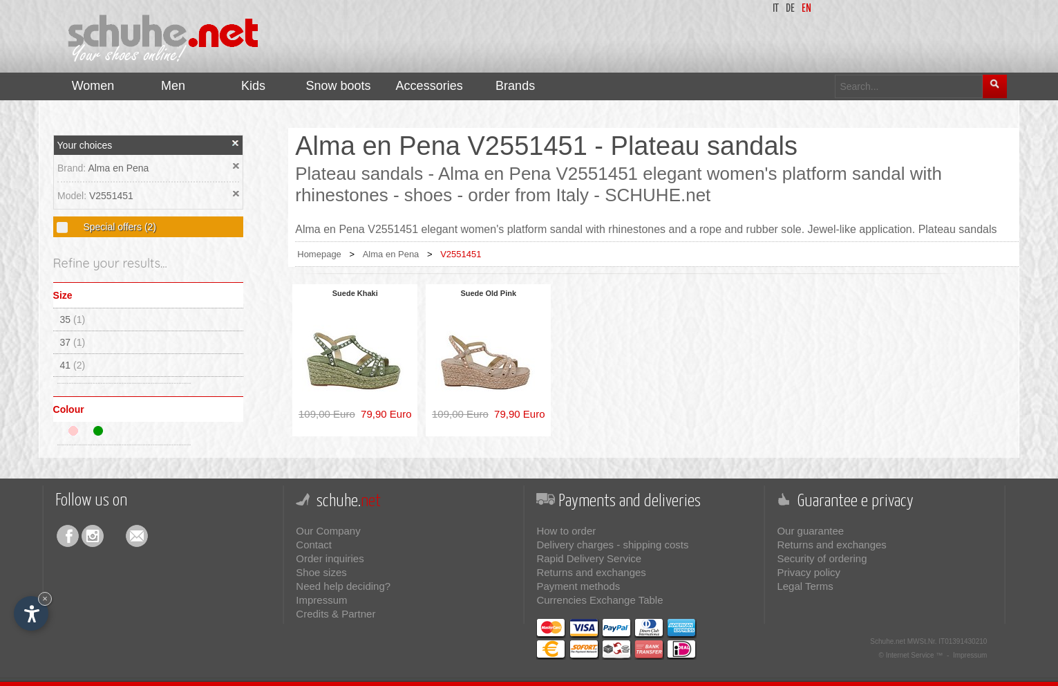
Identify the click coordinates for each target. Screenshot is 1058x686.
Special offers (118, 226)
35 (73, 319)
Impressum (321, 600)
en (806, 8)
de (790, 8)
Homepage (319, 254)
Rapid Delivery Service (588, 558)
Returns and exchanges (590, 572)
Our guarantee (810, 531)
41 (73, 365)
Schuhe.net (887, 641)
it (776, 8)
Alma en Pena (118, 168)
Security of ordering (822, 558)
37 (73, 342)
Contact (314, 544)
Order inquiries (329, 558)
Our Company (328, 531)
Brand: (72, 168)
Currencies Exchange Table (599, 600)
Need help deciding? (343, 586)
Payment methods (578, 586)
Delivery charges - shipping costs (612, 544)
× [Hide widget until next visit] (45, 598)
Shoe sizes (321, 572)
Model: (73, 195)
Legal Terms (805, 586)
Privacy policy (808, 572)
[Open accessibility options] (31, 613)
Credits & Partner (335, 614)
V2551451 (111, 195)
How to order (566, 531)
